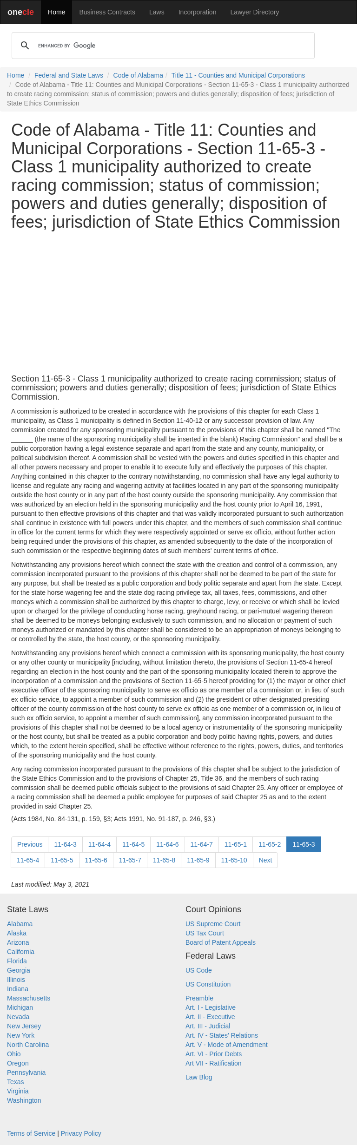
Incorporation (197, 12)
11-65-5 (62, 860)
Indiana (17, 989)
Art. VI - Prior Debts (213, 1054)
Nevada (18, 1016)
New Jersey (24, 1026)
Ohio (14, 1054)
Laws (157, 12)
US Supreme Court (212, 924)
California (20, 951)
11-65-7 (130, 860)
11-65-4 (28, 860)
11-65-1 (236, 844)
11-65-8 (164, 860)
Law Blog (198, 1077)
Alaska (16, 933)
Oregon (18, 1063)
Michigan (20, 1007)
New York (20, 1035)
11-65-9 (198, 860)
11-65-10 (234, 860)
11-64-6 (167, 844)
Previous (29, 844)
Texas (15, 1082)
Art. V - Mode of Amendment (226, 1044)
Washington (24, 1100)
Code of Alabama (138, 75)
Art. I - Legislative (210, 1007)
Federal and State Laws (68, 75)
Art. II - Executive (210, 1016)
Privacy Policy (81, 1133)
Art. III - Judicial (207, 1026)
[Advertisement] (178, 303)
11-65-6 (96, 860)
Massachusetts (28, 998)
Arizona (18, 942)
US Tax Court (204, 933)
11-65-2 (269, 844)
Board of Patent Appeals (220, 942)
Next (265, 860)
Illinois (16, 979)
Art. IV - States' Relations (221, 1035)
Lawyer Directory (254, 12)
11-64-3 (65, 844)
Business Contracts (107, 12)
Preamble (199, 998)
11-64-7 (202, 844)
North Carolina (28, 1044)
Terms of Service (31, 1133)
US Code (198, 970)
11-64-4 (99, 844)
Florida (17, 961)
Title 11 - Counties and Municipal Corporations (238, 75)
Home (56, 12)
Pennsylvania (26, 1072)
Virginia (17, 1091)
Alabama (20, 924)
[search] (161, 45)
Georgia (18, 970)
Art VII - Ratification (213, 1063)
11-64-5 (133, 844)
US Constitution (208, 984)
